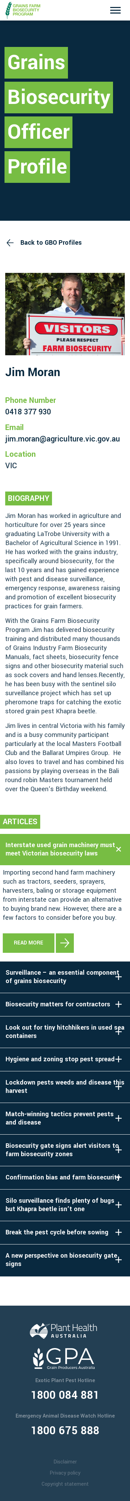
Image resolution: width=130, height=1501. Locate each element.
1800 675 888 (65, 1430)
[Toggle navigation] (115, 10)
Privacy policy (65, 1473)
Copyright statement (65, 1484)
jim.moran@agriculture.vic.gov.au (62, 439)
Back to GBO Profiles (51, 242)
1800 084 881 (65, 1395)
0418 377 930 (28, 411)
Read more (28, 943)
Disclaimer (65, 1462)
